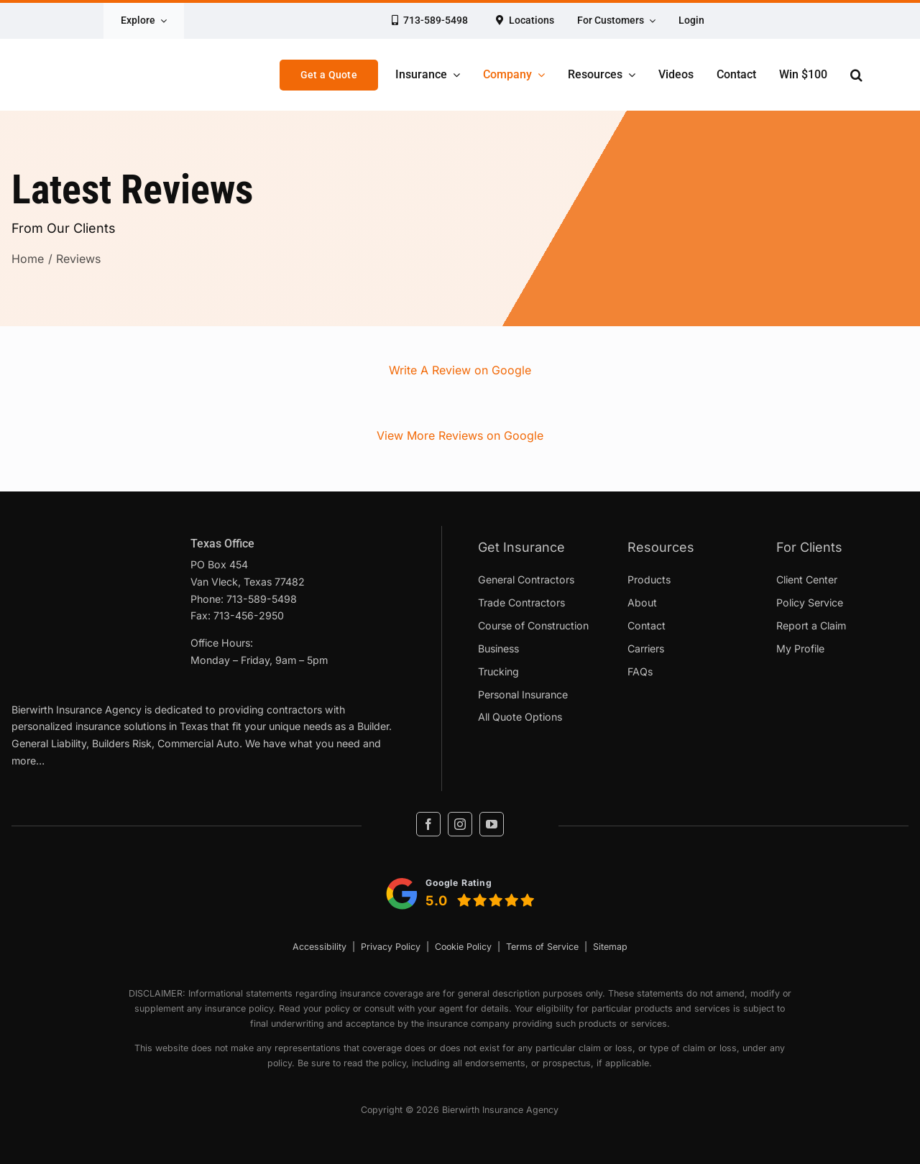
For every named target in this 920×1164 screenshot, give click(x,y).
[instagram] (460, 824)
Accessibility (319, 946)
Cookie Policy (463, 946)
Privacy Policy (390, 946)
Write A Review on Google (460, 370)
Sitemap (610, 946)
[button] (856, 75)
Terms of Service (542, 946)
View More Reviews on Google (460, 435)
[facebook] (428, 824)
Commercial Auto (198, 743)
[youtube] (491, 824)
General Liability (49, 743)
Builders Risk (122, 743)
